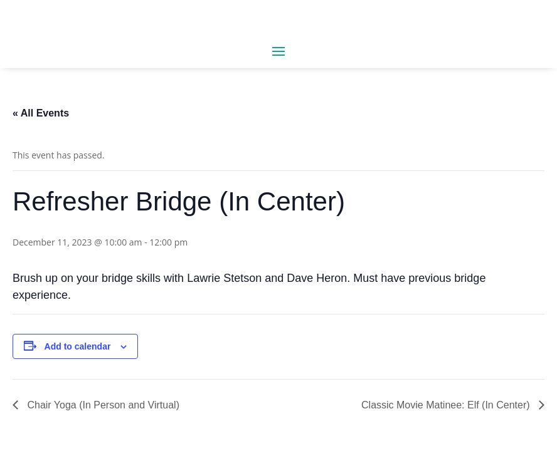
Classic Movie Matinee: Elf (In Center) (447, 405)
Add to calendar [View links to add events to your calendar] (78, 346)
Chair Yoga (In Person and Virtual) (101, 405)
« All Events (41, 113)
